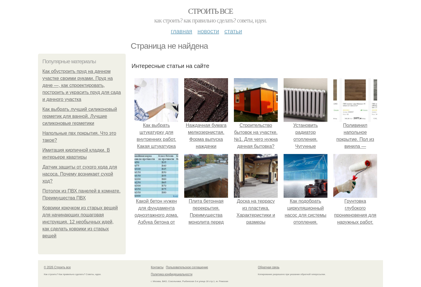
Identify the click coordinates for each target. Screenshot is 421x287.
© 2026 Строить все (57, 267)
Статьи (233, 31)
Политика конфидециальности (171, 274)
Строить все (210, 11)
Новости (208, 31)
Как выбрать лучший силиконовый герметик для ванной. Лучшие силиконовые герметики (79, 116)
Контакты (157, 267)
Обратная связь (268, 267)
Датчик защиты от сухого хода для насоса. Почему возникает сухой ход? (79, 173)
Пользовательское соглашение (187, 267)
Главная (181, 31)
